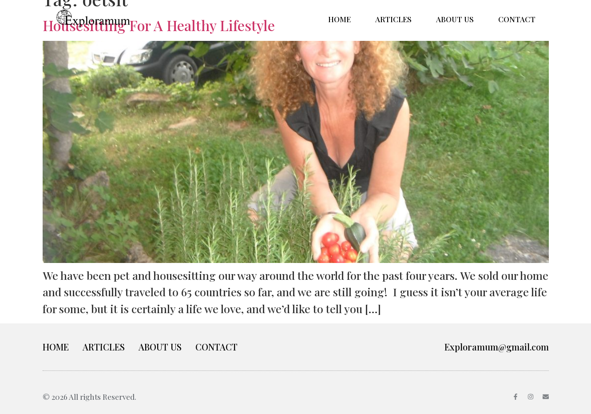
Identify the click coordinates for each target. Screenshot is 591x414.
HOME (339, 19)
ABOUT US (455, 19)
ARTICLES (393, 19)
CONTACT (516, 19)
